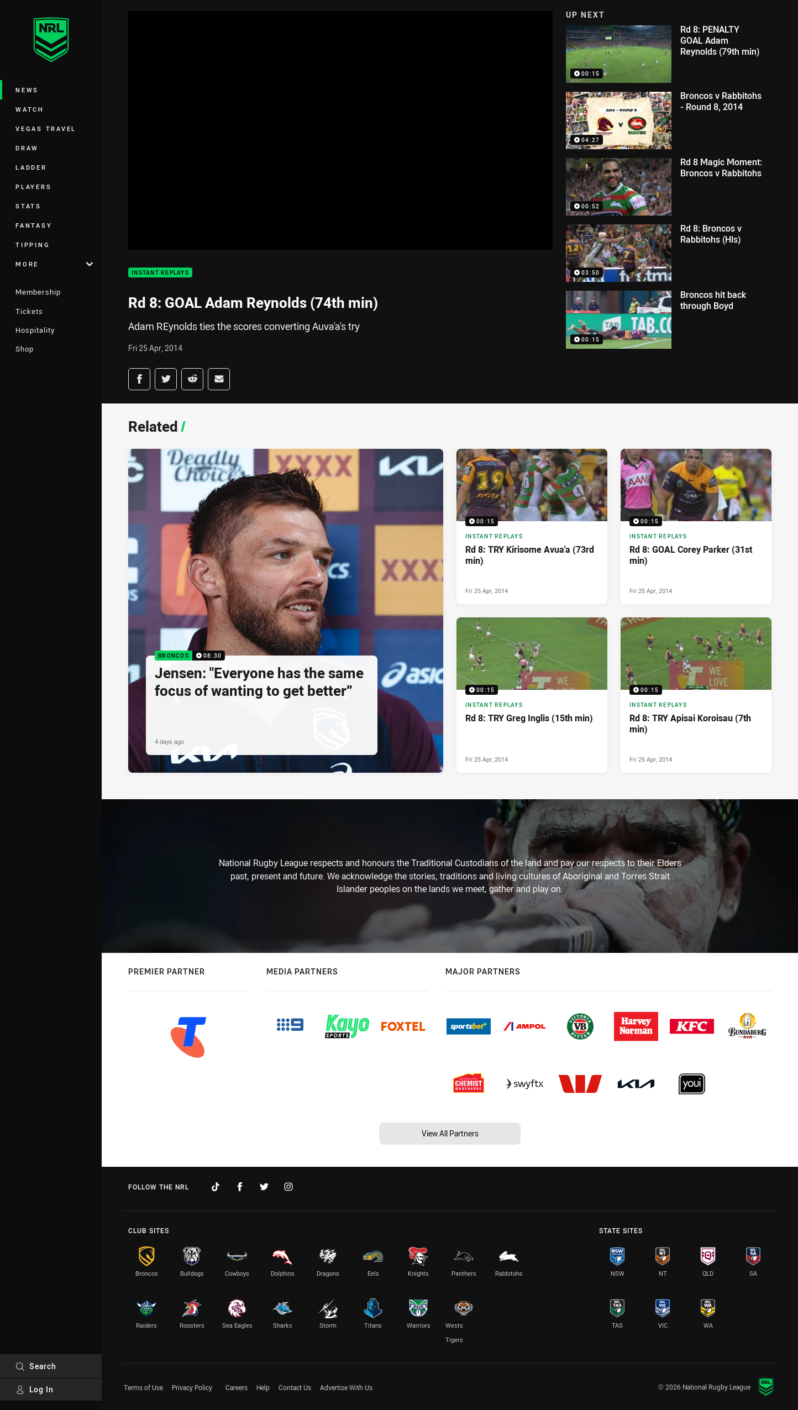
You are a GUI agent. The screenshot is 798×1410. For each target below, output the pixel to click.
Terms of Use (143, 1387)
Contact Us (295, 1387)
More (54, 264)
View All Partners (450, 1133)
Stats (28, 206)
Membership (38, 292)
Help (263, 1387)
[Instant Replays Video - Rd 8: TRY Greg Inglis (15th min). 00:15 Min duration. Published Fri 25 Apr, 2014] (531, 695)
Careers (236, 1387)
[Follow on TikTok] (215, 1187)
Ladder (31, 167)
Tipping (32, 244)
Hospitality (35, 330)
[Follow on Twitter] (264, 1187)
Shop (24, 349)
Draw (27, 148)
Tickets (29, 311)
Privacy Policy (192, 1387)
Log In (34, 1389)
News (27, 90)
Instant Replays (160, 272)
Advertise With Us (346, 1387)
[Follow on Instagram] (288, 1187)
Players (33, 186)
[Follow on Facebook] (239, 1187)
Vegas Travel (45, 128)
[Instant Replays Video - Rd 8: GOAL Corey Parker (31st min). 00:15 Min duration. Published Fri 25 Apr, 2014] (696, 526)
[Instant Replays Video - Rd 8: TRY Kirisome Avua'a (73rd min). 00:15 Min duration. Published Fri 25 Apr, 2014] (531, 526)
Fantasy (33, 225)
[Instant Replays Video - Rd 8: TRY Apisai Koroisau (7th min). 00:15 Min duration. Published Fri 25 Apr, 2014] (696, 695)
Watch (29, 109)
